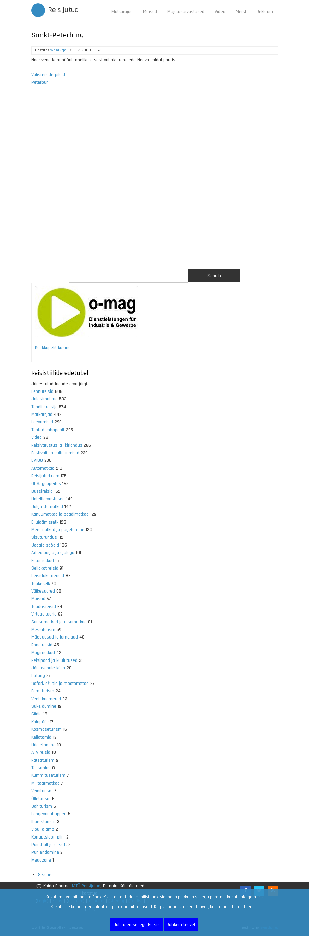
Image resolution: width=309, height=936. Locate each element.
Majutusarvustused (185, 12)
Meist (241, 12)
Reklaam (265, 12)
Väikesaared (43, 591)
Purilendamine (45, 852)
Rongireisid (41, 645)
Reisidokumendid (47, 576)
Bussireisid (42, 491)
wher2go (58, 50)
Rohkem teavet (181, 925)
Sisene (44, 874)
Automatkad (43, 468)
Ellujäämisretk (44, 522)
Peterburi (40, 82)
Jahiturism (41, 806)
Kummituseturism (48, 775)
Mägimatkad (43, 653)
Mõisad (150, 12)
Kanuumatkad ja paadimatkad (60, 514)
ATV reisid (40, 752)
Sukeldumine (43, 706)
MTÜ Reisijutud (86, 886)
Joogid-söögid (45, 545)
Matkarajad (122, 12)
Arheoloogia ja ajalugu (52, 553)
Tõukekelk (40, 584)
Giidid (36, 714)
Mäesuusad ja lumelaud (54, 637)
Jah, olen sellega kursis (136, 925)
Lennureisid (42, 391)
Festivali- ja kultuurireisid (55, 453)
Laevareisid (42, 422)
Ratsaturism (43, 760)
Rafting (38, 675)
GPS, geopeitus (46, 484)
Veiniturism (42, 791)
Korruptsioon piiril (48, 837)
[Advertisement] (154, 181)
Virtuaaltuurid (44, 614)
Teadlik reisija (44, 407)
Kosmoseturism (46, 729)
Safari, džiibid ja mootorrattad (60, 683)
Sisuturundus (44, 537)
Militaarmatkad (45, 783)
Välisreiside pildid (48, 75)
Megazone (41, 860)
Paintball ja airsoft (49, 845)
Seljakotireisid (44, 568)
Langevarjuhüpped (49, 814)
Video (220, 12)
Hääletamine (43, 745)
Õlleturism (41, 799)
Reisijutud (63, 10)
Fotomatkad (42, 561)
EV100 (37, 460)
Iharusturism (43, 822)
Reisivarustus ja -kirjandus (56, 445)
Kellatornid (41, 737)
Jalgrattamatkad (47, 507)
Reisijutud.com (45, 476)
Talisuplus (41, 768)
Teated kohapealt (47, 430)
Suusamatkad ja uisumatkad (59, 622)
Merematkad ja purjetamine (57, 530)
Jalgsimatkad (44, 399)
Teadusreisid (43, 607)
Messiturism (43, 630)
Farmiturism (42, 691)
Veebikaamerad (46, 699)
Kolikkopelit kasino (53, 347)
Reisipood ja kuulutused (54, 660)
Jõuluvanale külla (48, 668)
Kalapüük (40, 722)
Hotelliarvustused (48, 499)
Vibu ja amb (42, 829)
